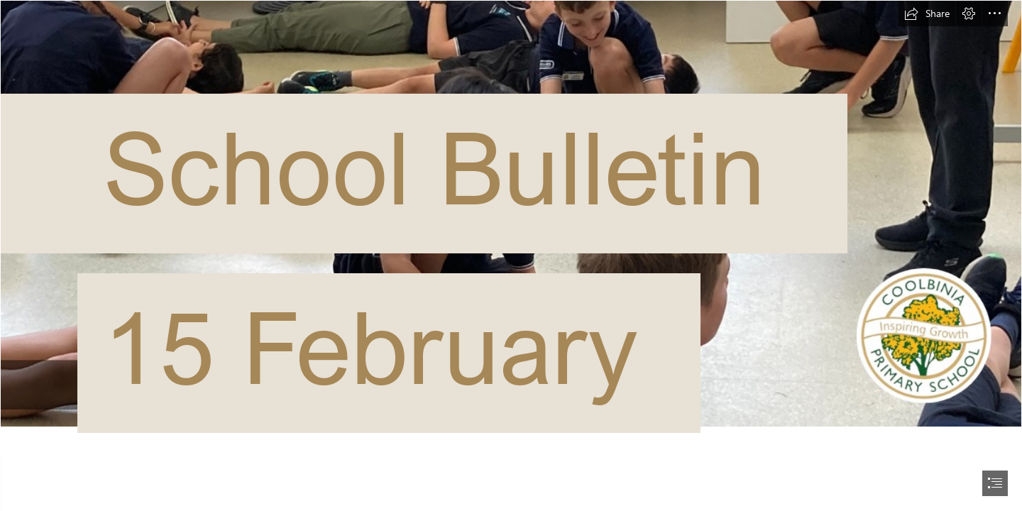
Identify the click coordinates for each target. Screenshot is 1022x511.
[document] (511, 255)
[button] (927, 13)
